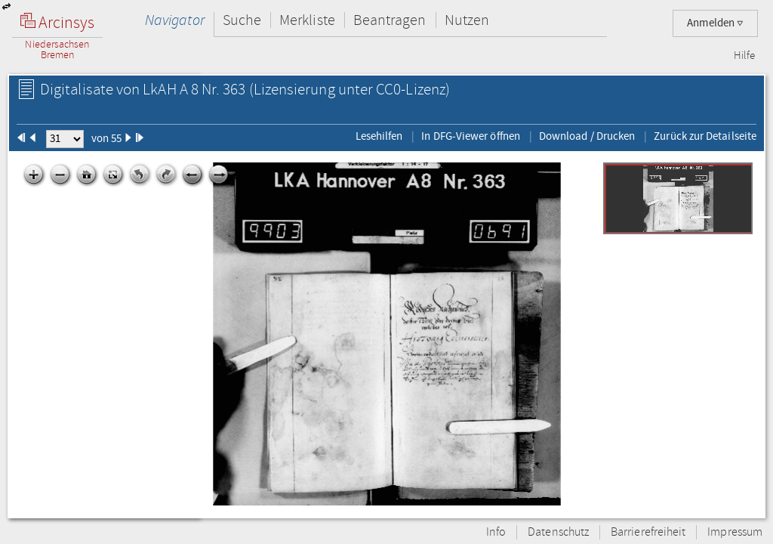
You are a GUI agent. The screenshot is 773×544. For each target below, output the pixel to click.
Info (496, 532)
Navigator (175, 20)
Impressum (734, 532)
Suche (242, 20)
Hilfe (744, 56)
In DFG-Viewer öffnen (470, 136)
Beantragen (390, 20)
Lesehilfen (379, 136)
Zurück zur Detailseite (705, 136)
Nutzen (467, 20)
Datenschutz (558, 532)
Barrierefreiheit (648, 532)
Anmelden (715, 23)
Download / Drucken (587, 136)
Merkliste (307, 20)
